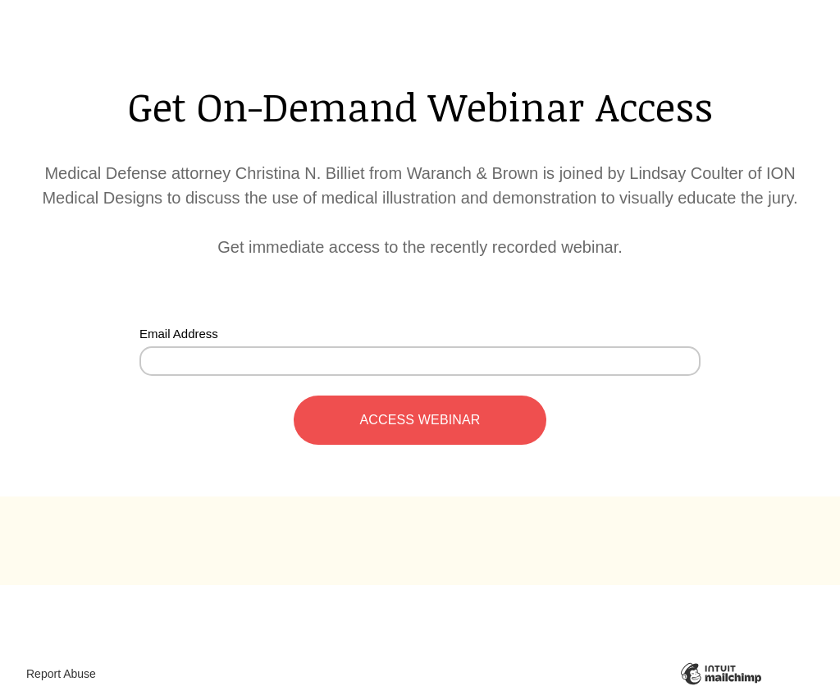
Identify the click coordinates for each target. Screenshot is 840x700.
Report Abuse (61, 673)
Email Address (178, 334)
